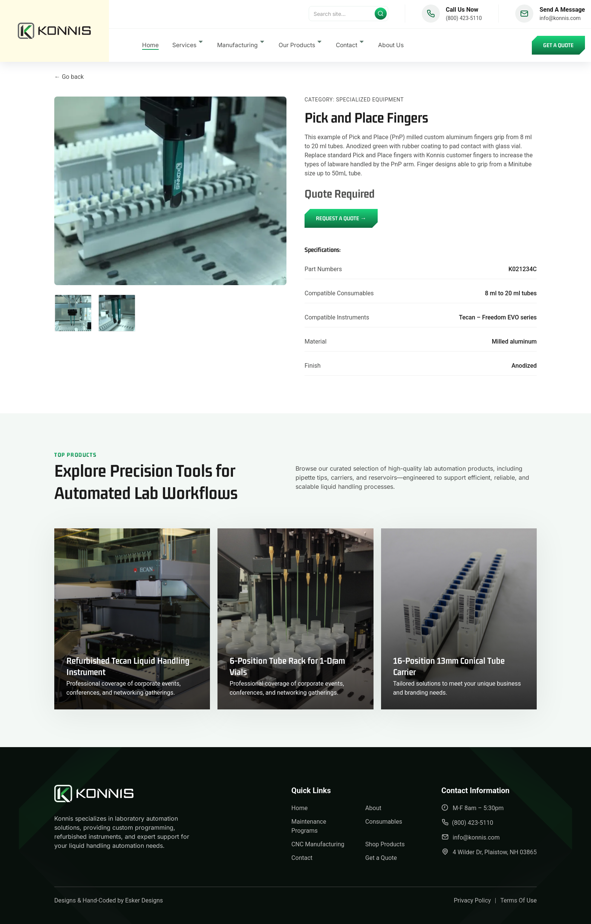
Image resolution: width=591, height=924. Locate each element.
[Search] (348, 15)
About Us (391, 46)
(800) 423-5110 (464, 20)
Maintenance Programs (308, 826)
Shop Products (385, 844)
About (373, 808)
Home (150, 46)
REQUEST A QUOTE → (341, 218)
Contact (301, 857)
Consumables (383, 821)
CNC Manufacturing (317, 844)
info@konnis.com (559, 20)
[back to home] (54, 31)
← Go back (69, 76)
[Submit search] (381, 15)
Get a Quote (558, 46)
